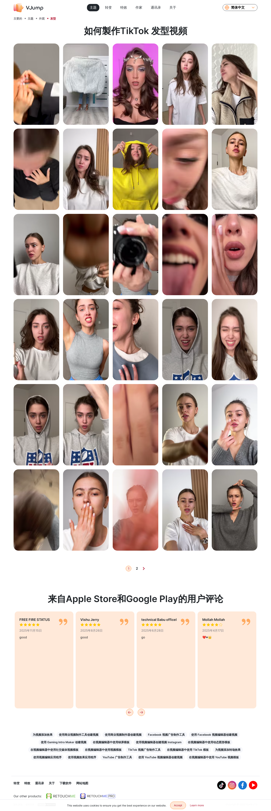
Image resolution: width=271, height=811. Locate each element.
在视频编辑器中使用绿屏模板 (111, 742)
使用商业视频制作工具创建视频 (78, 734)
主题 (93, 7)
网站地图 (82, 783)
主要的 (18, 18)
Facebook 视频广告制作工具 (166, 734)
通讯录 (156, 7)
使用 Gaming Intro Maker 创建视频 (63, 742)
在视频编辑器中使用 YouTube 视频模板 (214, 757)
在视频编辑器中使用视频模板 (103, 750)
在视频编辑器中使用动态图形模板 (209, 742)
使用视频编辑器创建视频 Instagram (158, 742)
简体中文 (238, 7)
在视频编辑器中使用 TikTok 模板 (188, 750)
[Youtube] (253, 785)
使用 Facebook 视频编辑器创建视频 (214, 734)
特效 (123, 7)
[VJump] (28, 7)
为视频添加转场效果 (228, 750)
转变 (108, 7)
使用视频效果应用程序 (82, 757)
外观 (42, 18)
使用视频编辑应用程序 (47, 757)
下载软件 (65, 783)
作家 (139, 7)
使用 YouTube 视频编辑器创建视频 (160, 757)
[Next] (144, 568)
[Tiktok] (221, 785)
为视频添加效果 (43, 734)
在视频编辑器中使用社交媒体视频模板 (54, 750)
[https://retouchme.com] (60, 796)
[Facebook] (242, 785)
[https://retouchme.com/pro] (97, 796)
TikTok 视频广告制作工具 (144, 750)
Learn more (197, 805)
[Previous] (129, 712)
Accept (178, 805)
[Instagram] (232, 785)
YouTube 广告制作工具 (117, 757)
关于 (172, 7)
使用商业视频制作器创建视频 (123, 734)
